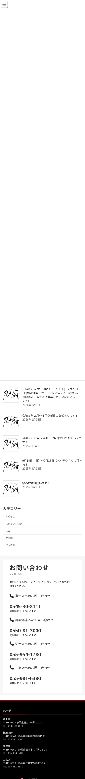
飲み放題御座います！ (36, 488)
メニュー (10, 535)
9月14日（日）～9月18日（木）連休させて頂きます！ (52, 467)
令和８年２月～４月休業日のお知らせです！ (50, 420)
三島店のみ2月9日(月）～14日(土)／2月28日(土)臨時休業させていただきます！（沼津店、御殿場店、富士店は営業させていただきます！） (51, 400)
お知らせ (10, 521)
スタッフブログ (13, 528)
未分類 (9, 543)
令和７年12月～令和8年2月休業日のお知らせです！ (52, 445)
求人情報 (10, 550)
